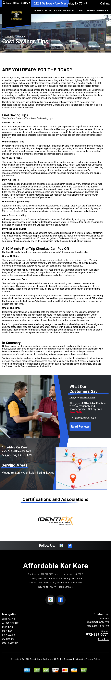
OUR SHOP (38, 10)
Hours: (16, 3)
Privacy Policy (93, 659)
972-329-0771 (47, 574)
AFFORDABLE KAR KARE (13, 36)
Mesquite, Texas (87, 397)
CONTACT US (102, 10)
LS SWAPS (80, 10)
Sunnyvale (21, 472)
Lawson (51, 472)
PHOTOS (62, 10)
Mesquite (8, 472)
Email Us (103, 639)
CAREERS (90, 10)
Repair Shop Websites (41, 659)
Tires (72, 397)
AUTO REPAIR (51, 10)
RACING (70, 10)
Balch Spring (37, 472)
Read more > (77, 412)
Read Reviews (80, 426)
